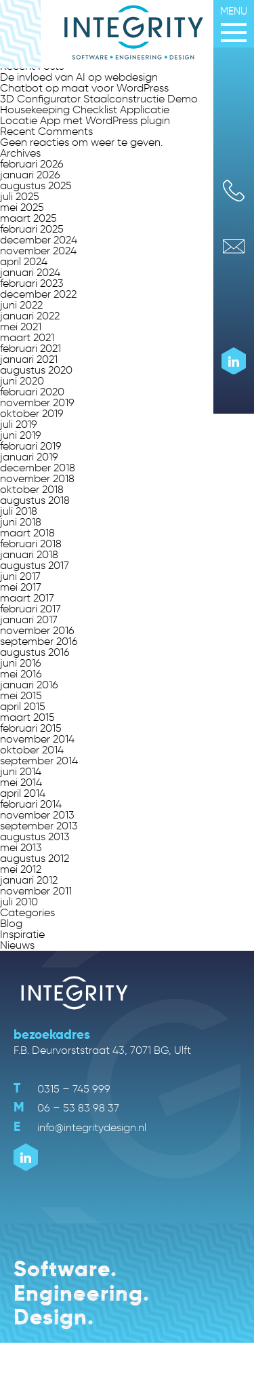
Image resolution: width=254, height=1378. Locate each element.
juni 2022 (21, 304)
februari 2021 (30, 348)
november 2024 (38, 250)
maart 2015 (27, 717)
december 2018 (37, 467)
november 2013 (37, 814)
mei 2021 (20, 326)
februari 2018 (31, 543)
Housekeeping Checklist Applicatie (84, 109)
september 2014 (39, 760)
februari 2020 (32, 391)
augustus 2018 (35, 500)
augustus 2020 (36, 369)
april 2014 (22, 793)
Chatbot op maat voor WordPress (84, 87)
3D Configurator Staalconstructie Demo (99, 98)
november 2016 (37, 630)
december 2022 (38, 294)
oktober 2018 (32, 489)
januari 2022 (30, 315)
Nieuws (17, 945)
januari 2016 (29, 684)
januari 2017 (29, 619)
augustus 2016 (35, 652)
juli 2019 (18, 424)
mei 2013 (21, 847)
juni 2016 (20, 662)
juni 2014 (20, 771)
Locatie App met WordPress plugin (85, 120)
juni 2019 (20, 435)
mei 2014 (21, 782)
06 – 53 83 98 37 (66, 1107)
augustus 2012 (34, 858)
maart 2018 (27, 532)
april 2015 (22, 706)
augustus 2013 (35, 836)
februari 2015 (31, 728)
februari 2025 (32, 228)
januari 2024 (30, 272)
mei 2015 (21, 695)
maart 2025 (28, 218)
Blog (11, 923)
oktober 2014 (32, 749)
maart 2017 (27, 597)
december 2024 (38, 239)
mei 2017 (20, 586)
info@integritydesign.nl (80, 1127)
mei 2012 (20, 869)
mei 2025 (22, 207)
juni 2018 (20, 521)
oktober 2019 (32, 413)
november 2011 (36, 890)
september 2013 (39, 825)
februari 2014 (31, 804)
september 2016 (39, 641)
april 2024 (23, 261)
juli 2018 (18, 511)
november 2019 (37, 402)
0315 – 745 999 (62, 1088)
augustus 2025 (36, 185)
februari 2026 (32, 163)
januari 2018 (29, 554)
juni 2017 (20, 576)
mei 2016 (21, 673)
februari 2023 (32, 283)
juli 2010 (19, 901)
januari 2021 (29, 359)
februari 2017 (30, 608)
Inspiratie (22, 934)
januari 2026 (30, 174)
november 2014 (37, 738)
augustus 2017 (34, 565)
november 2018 (37, 478)
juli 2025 (19, 196)
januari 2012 (29, 879)
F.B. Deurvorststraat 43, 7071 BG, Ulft (102, 1050)
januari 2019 (29, 456)
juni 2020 (22, 380)
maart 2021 (27, 337)
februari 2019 (31, 445)
